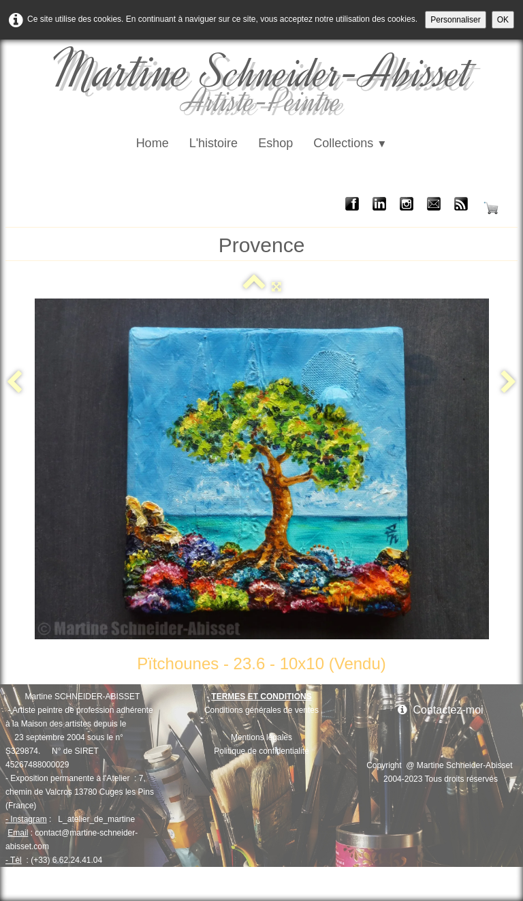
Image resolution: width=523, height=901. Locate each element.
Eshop (275, 143)
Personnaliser (455, 20)
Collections (350, 143)
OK (503, 20)
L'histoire (213, 143)
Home (152, 143)
